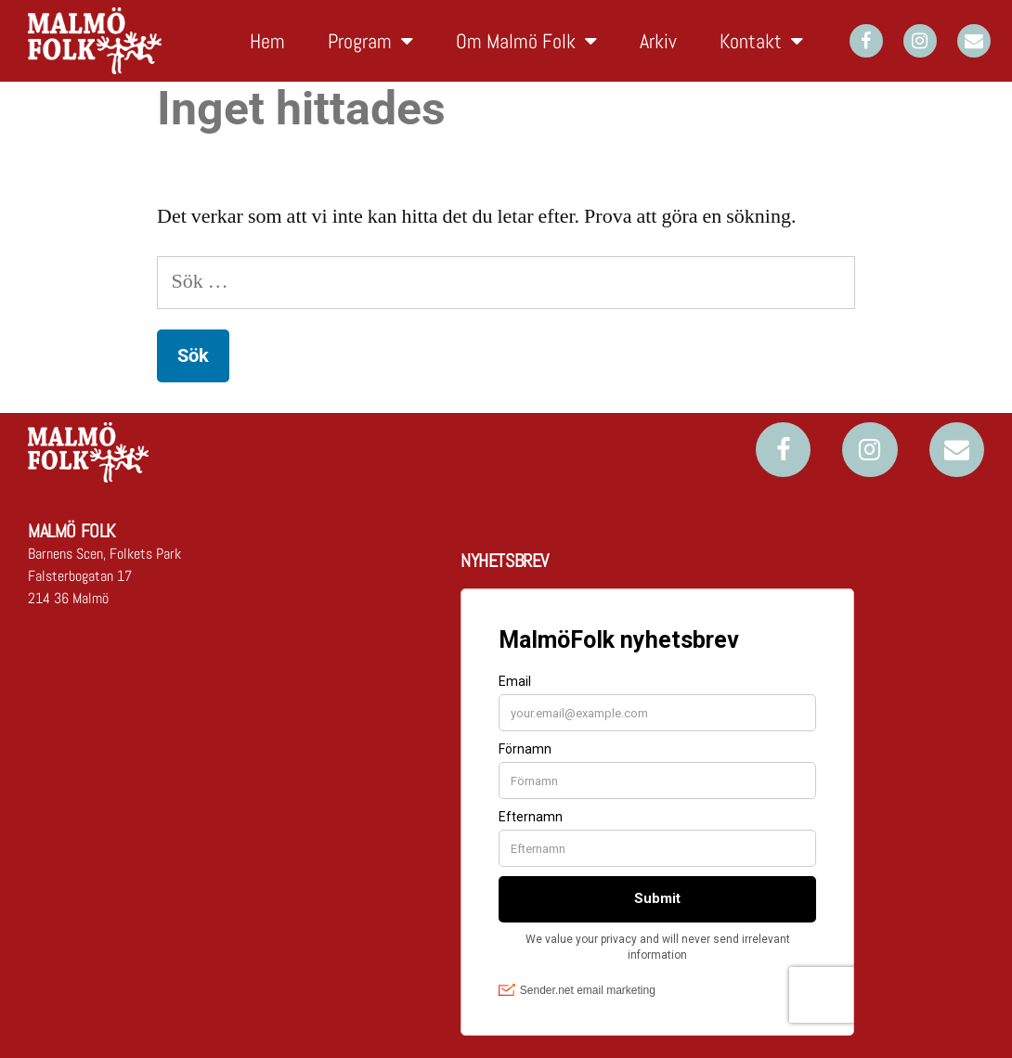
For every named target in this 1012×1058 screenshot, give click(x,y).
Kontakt (761, 40)
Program (370, 40)
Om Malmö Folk (526, 40)
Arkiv (658, 41)
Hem (267, 41)
